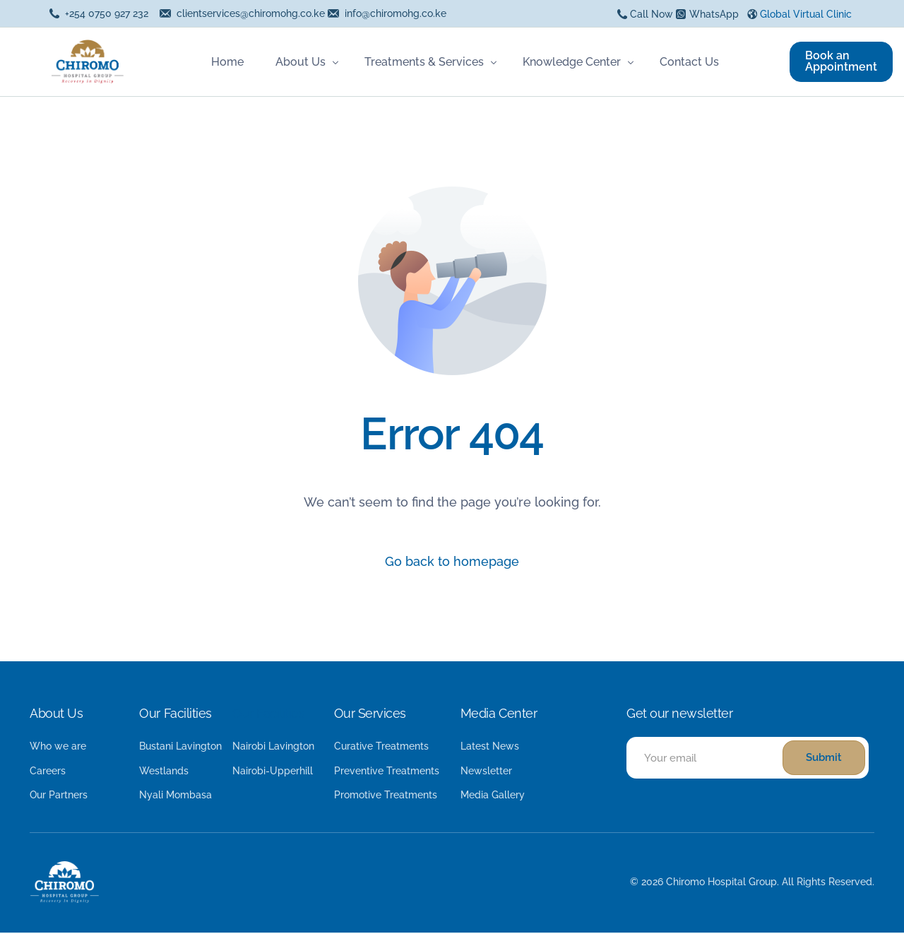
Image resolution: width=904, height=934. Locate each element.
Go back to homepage (452, 562)
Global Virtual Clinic (806, 14)
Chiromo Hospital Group (721, 883)
